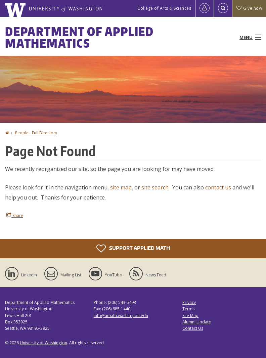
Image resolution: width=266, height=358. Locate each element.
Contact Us (192, 328)
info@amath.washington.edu (121, 315)
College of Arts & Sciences (164, 8)
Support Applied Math (133, 248)
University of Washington (43, 343)
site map (121, 187)
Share (14, 215)
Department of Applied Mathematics (79, 37)
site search (155, 187)
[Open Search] (223, 8)
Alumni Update (196, 322)
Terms (188, 309)
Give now (249, 8)
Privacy (189, 302)
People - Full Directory (36, 133)
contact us (218, 187)
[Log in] (204, 8)
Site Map (190, 315)
